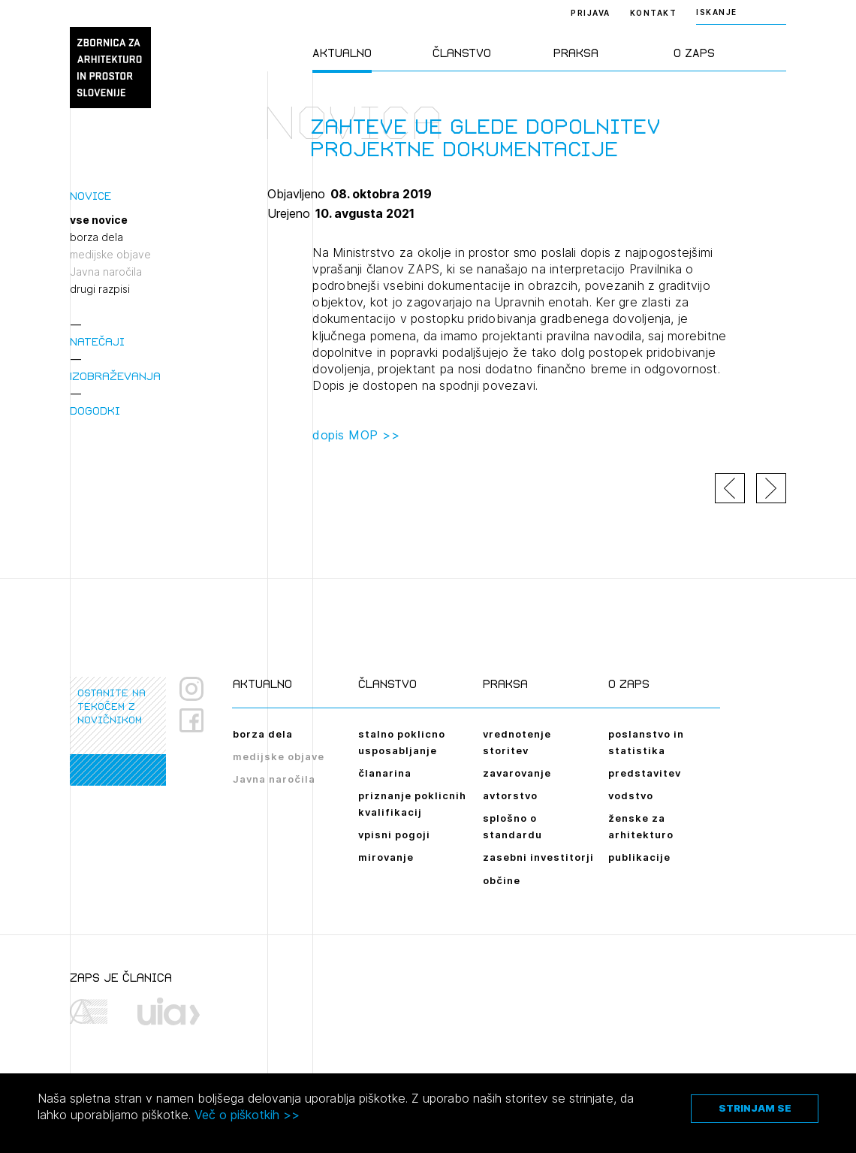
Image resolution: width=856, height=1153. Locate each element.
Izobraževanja (115, 376)
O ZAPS (694, 53)
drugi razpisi (100, 289)
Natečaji (97, 341)
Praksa (575, 53)
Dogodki (95, 410)
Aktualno (342, 53)
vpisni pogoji (394, 834)
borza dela (96, 237)
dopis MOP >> (355, 435)
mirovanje (386, 857)
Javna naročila (106, 272)
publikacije (639, 857)
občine (501, 880)
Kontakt (653, 13)
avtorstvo (510, 795)
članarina (384, 773)
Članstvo (462, 53)
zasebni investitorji (538, 857)
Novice (90, 195)
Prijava (590, 13)
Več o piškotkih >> (247, 1114)
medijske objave (110, 254)
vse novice (99, 220)
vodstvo (630, 795)
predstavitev (644, 773)
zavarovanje (517, 773)
